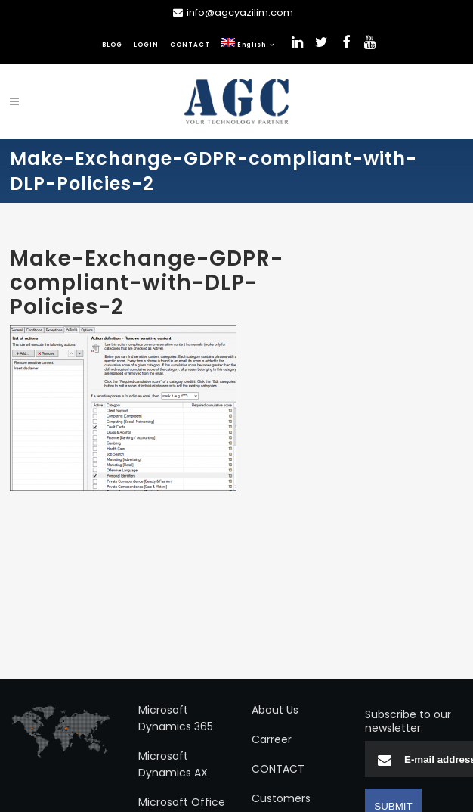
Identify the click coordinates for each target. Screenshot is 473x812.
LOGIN (146, 45)
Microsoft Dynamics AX (173, 764)
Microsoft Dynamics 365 (175, 718)
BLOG (112, 45)
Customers (281, 798)
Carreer (272, 739)
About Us (275, 709)
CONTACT (190, 45)
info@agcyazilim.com (240, 12)
